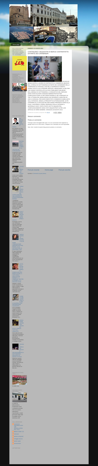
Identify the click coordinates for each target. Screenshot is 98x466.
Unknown (16, 434)
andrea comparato (18, 436)
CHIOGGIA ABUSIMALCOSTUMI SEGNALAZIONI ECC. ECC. (18, 426)
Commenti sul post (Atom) (39, 173)
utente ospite (17, 441)
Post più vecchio (64, 170)
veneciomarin (17, 443)
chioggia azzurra (18, 438)
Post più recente (33, 170)
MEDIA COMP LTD (19, 431)
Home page (16, 44)
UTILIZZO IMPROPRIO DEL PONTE (21, 170)
